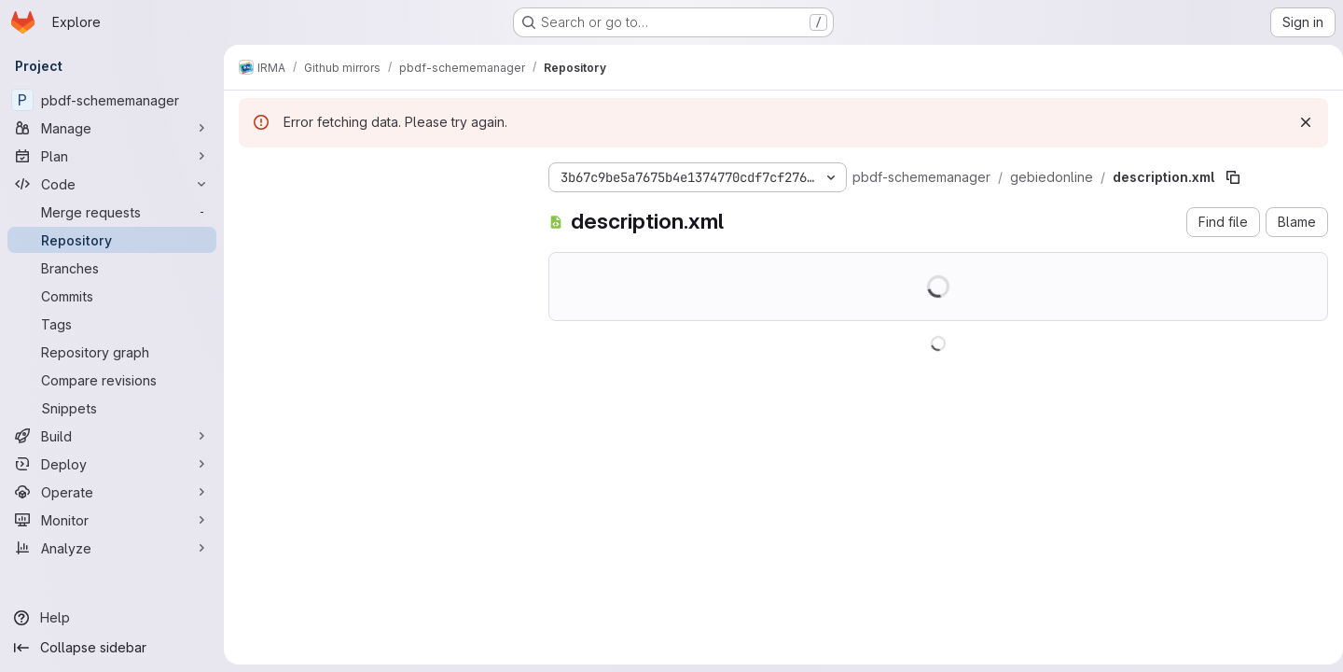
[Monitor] (111, 520)
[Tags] (111, 324)
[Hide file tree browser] (254, 174)
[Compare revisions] (111, 380)
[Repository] (111, 240)
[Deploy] (111, 464)
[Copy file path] (1233, 177)
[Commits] (111, 296)
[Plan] (111, 156)
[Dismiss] (1298, 122)
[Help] (111, 618)
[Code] (111, 184)
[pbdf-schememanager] (111, 100)
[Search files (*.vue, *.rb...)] (379, 211)
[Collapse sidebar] (111, 648)
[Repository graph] (111, 352)
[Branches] (111, 268)
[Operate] (111, 492)
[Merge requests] (111, 212)
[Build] (111, 436)
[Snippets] (111, 408)
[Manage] (111, 128)
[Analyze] (111, 548)
